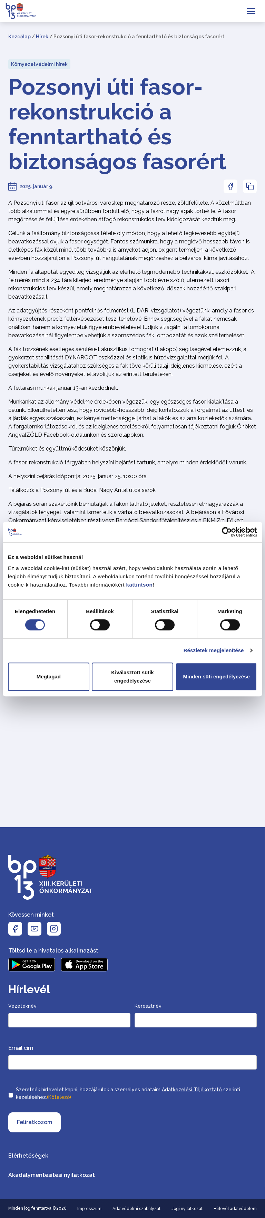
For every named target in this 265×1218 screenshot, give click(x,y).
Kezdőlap (19, 36)
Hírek (42, 36)
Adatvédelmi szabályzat (136, 1208)
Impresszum (89, 1208)
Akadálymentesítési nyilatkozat (51, 1175)
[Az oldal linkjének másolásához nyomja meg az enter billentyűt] (250, 186)
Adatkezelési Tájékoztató (192, 1089)
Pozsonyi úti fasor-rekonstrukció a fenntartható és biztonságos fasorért (117, 124)
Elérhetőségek (28, 1155)
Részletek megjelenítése (214, 650)
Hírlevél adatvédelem (235, 1208)
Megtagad (49, 676)
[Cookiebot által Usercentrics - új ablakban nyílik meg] (227, 532)
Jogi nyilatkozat (187, 1208)
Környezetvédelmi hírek (39, 64)
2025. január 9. (36, 186)
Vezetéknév (22, 1006)
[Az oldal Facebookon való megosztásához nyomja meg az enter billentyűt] (230, 186)
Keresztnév (148, 1006)
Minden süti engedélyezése (216, 676)
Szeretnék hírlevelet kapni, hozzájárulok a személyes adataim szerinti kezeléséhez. (128, 1094)
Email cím (20, 1048)
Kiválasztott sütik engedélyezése (132, 676)
